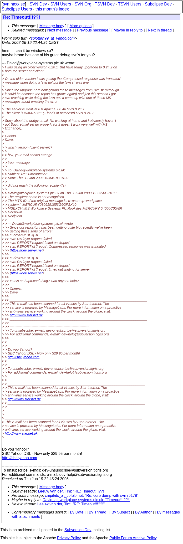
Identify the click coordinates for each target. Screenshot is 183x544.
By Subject (121, 512)
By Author (143, 512)
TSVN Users (129, 4)
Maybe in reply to (128, 30)
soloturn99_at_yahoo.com (53, 38)
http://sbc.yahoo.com (24, 357)
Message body (51, 26)
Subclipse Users (17, 9)
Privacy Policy (69, 538)
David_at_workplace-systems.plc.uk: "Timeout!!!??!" (86, 500)
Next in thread (160, 30)
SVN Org (83, 4)
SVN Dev (38, 4)
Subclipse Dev (158, 4)
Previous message (92, 30)
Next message (59, 30)
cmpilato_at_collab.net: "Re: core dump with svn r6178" (91, 495)
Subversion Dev (78, 530)
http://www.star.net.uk (26, 315)
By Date (76, 512)
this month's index (52, 9)
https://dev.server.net (27, 250)
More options (81, 26)
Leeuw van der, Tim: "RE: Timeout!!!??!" (71, 491)
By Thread (98, 512)
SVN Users (60, 4)
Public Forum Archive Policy (132, 538)
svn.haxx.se (14, 4)
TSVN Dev (105, 4)
